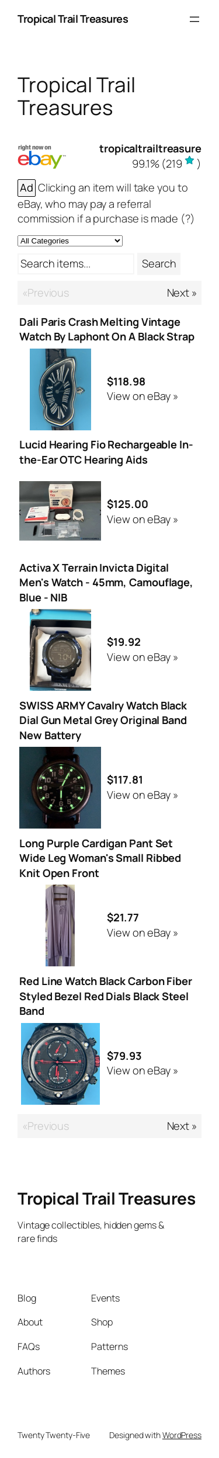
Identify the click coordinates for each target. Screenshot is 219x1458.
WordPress (181, 1434)
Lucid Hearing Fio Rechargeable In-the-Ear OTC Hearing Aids (106, 452)
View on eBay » (142, 396)
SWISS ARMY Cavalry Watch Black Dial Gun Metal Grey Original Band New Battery (103, 720)
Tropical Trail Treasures (73, 19)
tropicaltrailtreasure (150, 148)
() (166, 163)
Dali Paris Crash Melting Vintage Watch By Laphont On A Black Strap (106, 329)
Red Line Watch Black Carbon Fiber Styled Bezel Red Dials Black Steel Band (105, 996)
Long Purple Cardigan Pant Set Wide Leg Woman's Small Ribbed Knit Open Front (100, 858)
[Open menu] (194, 19)
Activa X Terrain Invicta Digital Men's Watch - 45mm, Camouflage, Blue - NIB (106, 582)
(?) (187, 218)
